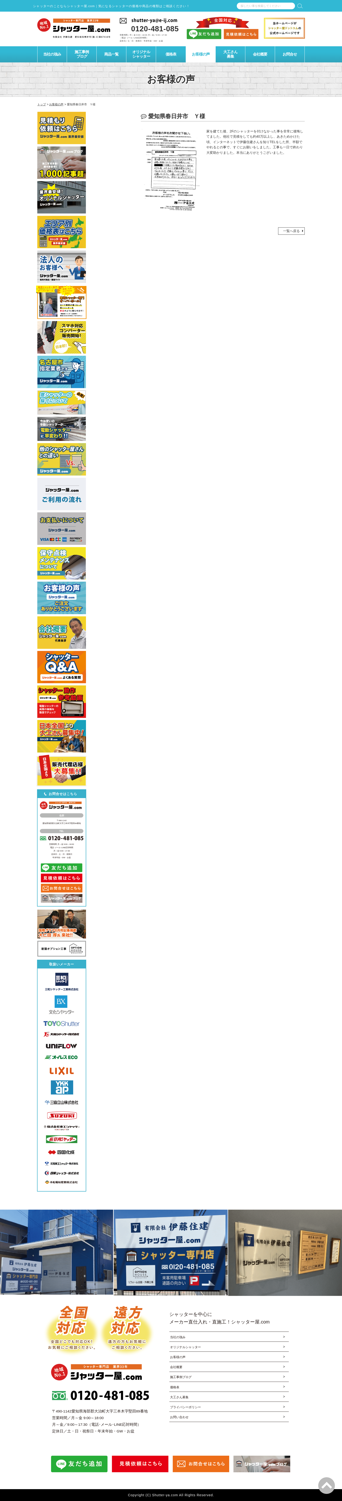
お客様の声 (178, 1357)
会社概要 (176, 1367)
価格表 (175, 1388)
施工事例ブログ (181, 1377)
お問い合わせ (180, 1418)
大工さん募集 (180, 1398)
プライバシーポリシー (186, 1408)
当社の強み (178, 1337)
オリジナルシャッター (186, 1347)
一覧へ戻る (291, 231)
